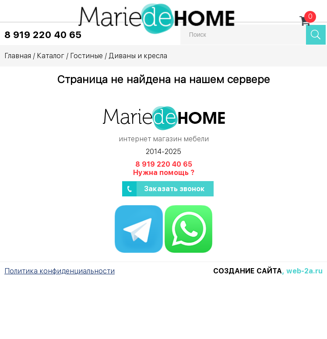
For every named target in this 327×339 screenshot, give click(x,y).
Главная (17, 56)
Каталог (50, 56)
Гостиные (86, 56)
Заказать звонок (174, 189)
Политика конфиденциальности (59, 271)
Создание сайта (247, 271)
